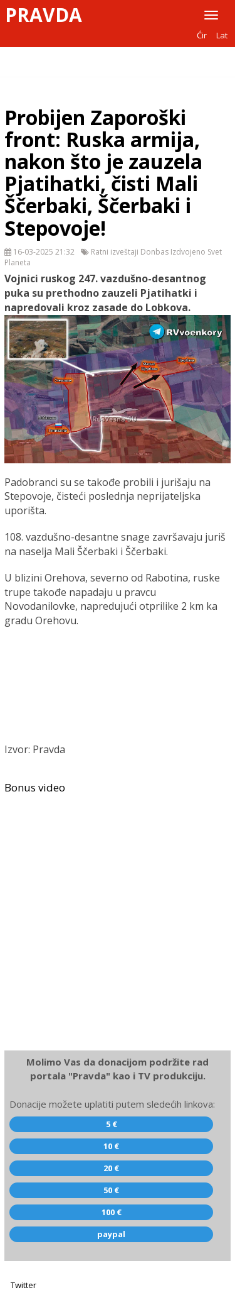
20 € (111, 1168)
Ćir (202, 35)
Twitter (23, 1285)
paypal (111, 1234)
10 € (111, 1146)
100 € (112, 1212)
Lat (221, 35)
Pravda (43, 15)
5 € (111, 1124)
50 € (111, 1190)
